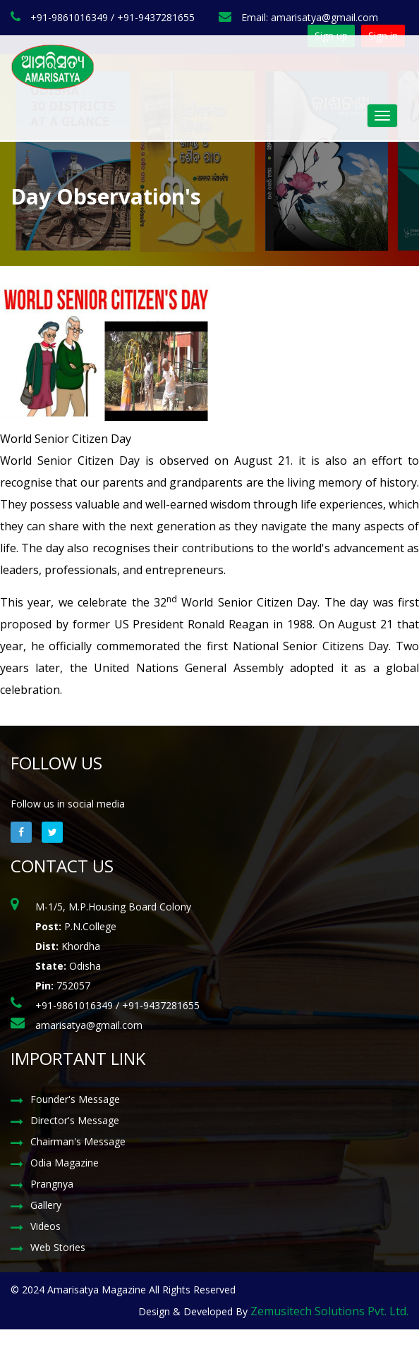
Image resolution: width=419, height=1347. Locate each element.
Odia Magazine (64, 1162)
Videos (45, 1226)
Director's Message (74, 1120)
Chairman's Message (78, 1141)
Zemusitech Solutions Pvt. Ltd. (329, 1311)
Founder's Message (75, 1099)
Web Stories (57, 1247)
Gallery (45, 1205)
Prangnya (51, 1183)
